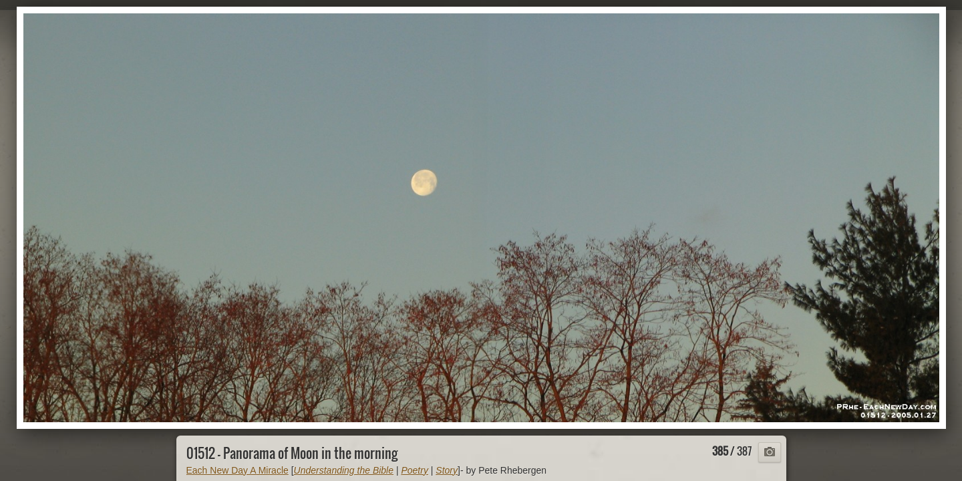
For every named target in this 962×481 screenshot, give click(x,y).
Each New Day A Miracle (237, 470)
